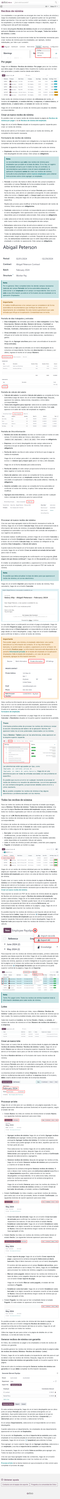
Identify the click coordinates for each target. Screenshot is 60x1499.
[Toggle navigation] (1, 6)
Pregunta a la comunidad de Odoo (43, 1484)
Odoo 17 (53, 6)
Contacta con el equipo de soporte (15, 1484)
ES (46, 6)
